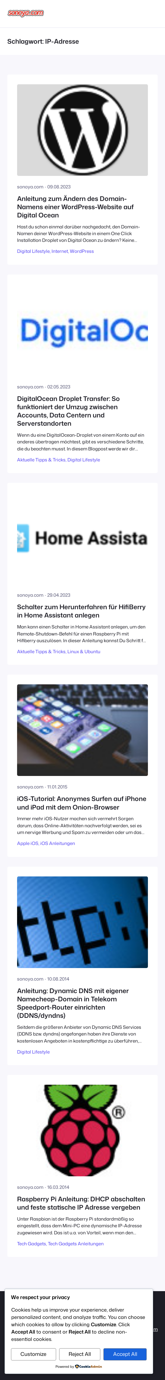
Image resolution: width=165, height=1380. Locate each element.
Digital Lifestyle (33, 251)
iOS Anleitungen (57, 843)
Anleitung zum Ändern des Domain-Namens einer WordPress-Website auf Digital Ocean (75, 207)
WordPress (82, 251)
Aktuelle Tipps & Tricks (41, 460)
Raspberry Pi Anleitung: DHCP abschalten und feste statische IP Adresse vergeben (81, 1203)
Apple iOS (27, 843)
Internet (60, 251)
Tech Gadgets (31, 1243)
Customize (33, 1353)
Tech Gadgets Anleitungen (76, 1243)
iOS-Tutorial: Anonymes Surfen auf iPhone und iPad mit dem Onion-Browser (81, 803)
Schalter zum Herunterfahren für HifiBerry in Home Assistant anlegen (81, 611)
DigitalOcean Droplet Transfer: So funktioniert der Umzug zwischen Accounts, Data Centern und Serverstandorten (68, 411)
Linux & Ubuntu (83, 651)
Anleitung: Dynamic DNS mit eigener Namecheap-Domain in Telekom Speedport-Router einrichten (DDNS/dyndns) (73, 1003)
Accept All (125, 1353)
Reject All (80, 1353)
